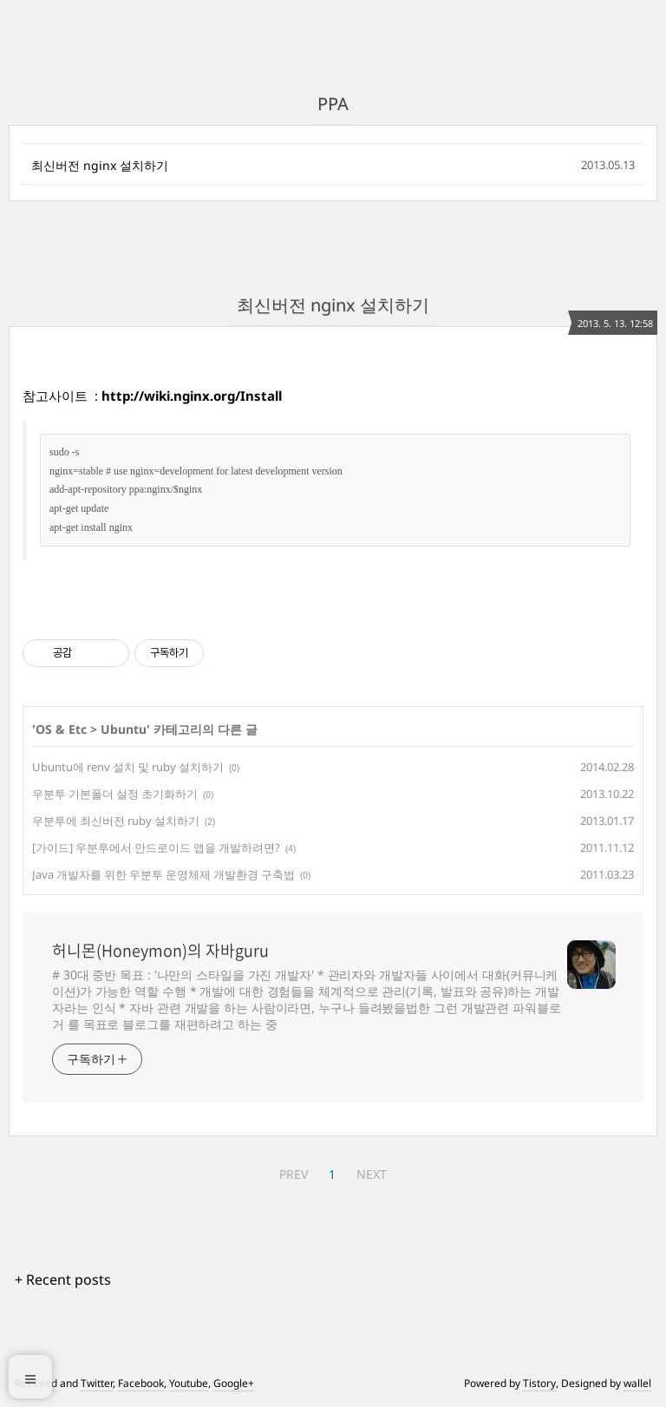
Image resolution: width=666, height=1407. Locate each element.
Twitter (97, 1383)
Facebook (141, 1383)
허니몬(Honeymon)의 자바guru (160, 950)
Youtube (188, 1383)
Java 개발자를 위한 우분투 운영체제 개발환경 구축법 (163, 874)
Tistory (539, 1383)
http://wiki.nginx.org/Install (191, 395)
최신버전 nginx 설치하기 (99, 165)
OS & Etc (61, 729)
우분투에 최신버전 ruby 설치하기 (115, 820)
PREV (293, 1174)
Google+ (233, 1383)
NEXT (371, 1174)
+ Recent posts (63, 1279)
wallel (637, 1383)
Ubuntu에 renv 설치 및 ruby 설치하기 (128, 767)
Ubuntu (124, 729)
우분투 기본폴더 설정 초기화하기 (115, 794)
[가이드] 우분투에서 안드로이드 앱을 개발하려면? (156, 847)
